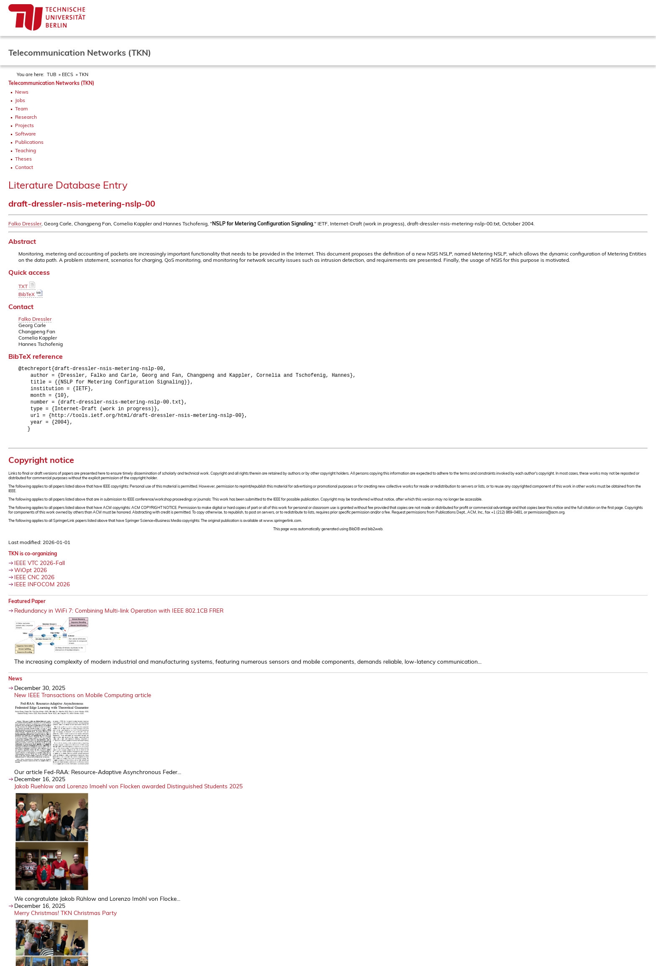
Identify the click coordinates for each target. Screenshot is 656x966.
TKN (83, 74)
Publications (29, 142)
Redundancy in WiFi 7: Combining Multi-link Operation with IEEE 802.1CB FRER (118, 615)
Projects (24, 125)
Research (26, 117)
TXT (27, 286)
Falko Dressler (24, 223)
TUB (51, 74)
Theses (23, 159)
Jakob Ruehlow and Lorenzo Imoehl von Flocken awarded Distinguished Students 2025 (128, 791)
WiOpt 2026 (30, 574)
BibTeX (30, 294)
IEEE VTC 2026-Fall (39, 567)
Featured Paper (27, 606)
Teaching (25, 150)
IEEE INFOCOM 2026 (42, 589)
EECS (67, 74)
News (21, 92)
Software (25, 133)
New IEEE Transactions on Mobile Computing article (82, 699)
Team (21, 108)
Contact (24, 167)
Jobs (20, 100)
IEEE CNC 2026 (34, 581)
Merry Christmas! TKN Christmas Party (65, 917)
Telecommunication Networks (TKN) (51, 83)
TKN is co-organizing (32, 558)
